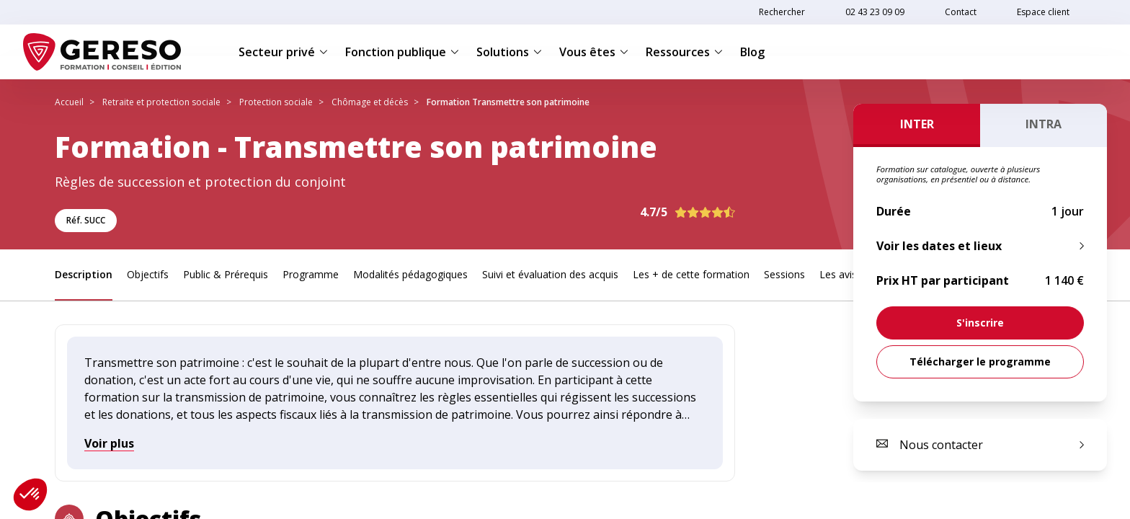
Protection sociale (276, 102)
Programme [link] (310, 274)
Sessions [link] (784, 274)
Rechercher (782, 12)
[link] (980, 323)
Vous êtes (593, 52)
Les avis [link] (838, 274)
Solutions (509, 52)
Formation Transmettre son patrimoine (508, 102)
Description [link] (83, 274)
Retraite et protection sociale (161, 102)
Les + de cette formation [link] (691, 274)
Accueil (69, 102)
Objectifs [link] (148, 274)
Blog (752, 52)
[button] (30, 494)
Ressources (684, 52)
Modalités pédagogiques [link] (410, 274)
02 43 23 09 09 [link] (874, 12)
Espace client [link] (1043, 12)
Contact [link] (960, 12)
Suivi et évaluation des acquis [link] (550, 274)
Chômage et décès (370, 102)
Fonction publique (402, 52)
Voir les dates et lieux (939, 246)
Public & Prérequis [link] (225, 274)
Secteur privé (283, 52)
